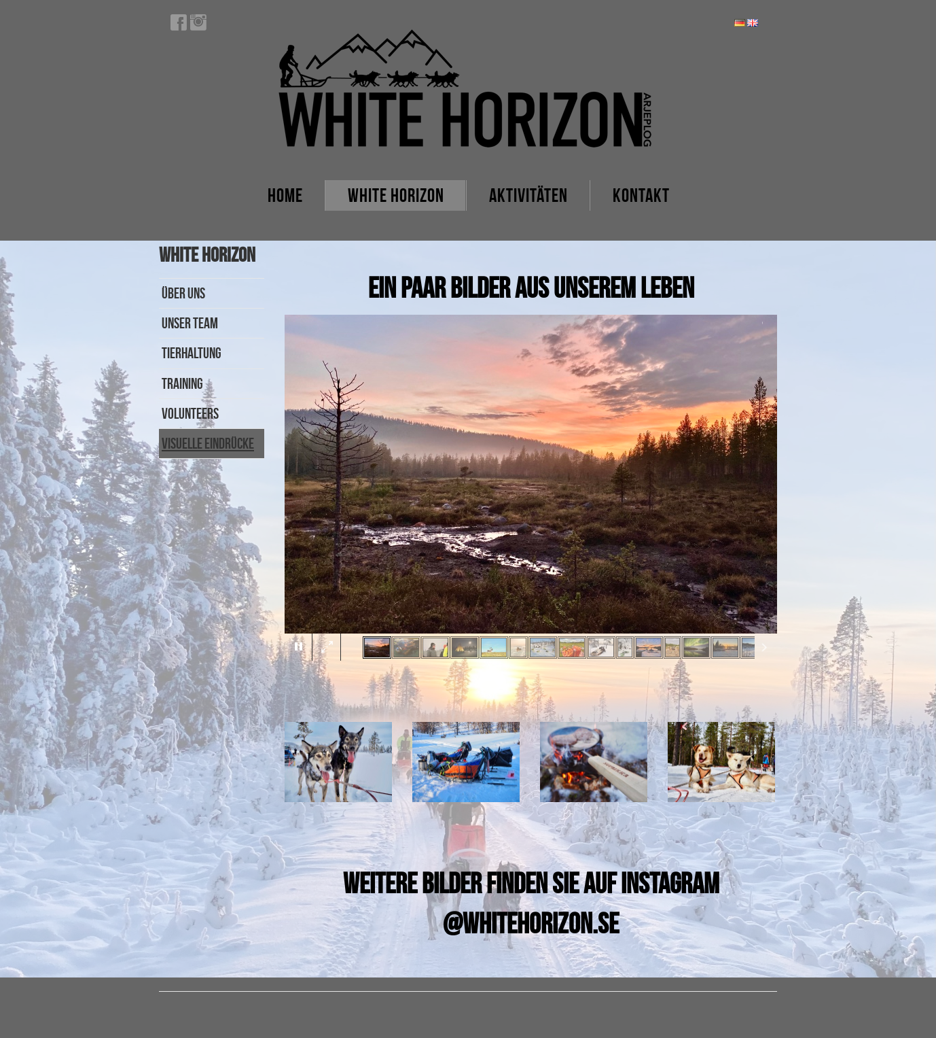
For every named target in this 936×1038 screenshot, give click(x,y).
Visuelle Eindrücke (208, 443)
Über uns (183, 293)
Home (285, 195)
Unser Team (190, 323)
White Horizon (396, 195)
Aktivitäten (528, 195)
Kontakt (641, 195)
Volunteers (190, 413)
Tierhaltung (191, 353)
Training (182, 383)
